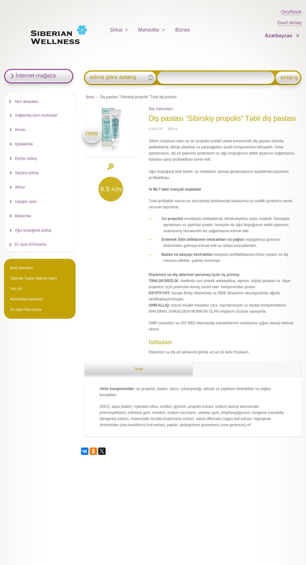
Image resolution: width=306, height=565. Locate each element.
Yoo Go (16, 289)
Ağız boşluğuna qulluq (33, 230)
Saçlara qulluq (26, 173)
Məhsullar (148, 29)
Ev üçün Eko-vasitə (26, 309)
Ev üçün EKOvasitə (31, 244)
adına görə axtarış (112, 77)
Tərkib (138, 369)
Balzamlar (23, 216)
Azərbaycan (279, 35)
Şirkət (116, 29)
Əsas (90, 97)
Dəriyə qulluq (26, 158)
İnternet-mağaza (36, 75)
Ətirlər (20, 187)
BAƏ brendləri (21, 268)
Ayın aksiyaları (27, 101)
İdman (20, 130)
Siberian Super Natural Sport (33, 278)
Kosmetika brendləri (26, 299)
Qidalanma (24, 144)
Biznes (182, 29)
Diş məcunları (161, 108)
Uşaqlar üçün (26, 201)
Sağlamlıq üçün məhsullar (36, 115)
